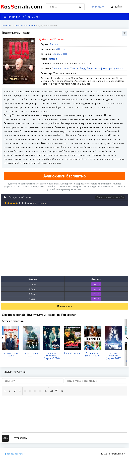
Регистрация (97, 6)
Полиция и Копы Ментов (65, 68)
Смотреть (96, 284)
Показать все (64, 306)
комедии (53, 58)
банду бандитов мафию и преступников (101, 68)
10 (31, 203)
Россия (54, 44)
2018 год (60, 49)
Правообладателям (14, 453)
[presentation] (5, 391)
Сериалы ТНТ (59, 53)
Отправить (20, 438)
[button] (4, 390)
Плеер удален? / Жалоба (110, 197)
